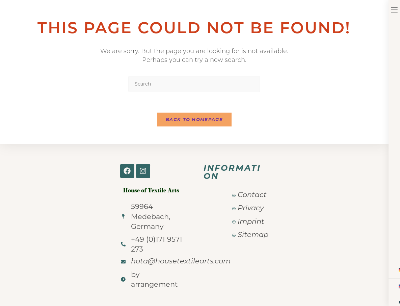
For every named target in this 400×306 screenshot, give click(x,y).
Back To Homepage (194, 119)
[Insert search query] (194, 84)
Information (232, 172)
